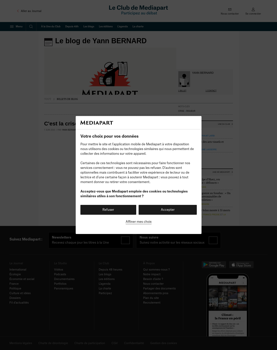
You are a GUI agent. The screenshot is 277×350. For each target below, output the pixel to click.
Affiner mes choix (139, 221)
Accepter (168, 209)
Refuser (108, 209)
